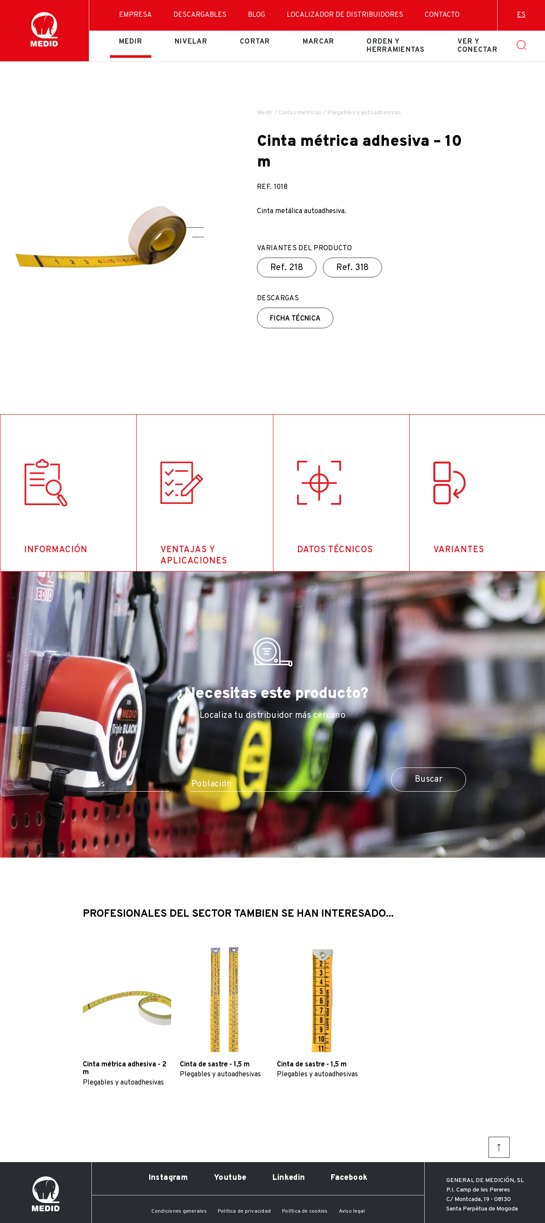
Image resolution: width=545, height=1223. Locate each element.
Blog (256, 15)
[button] (195, 227)
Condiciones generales (179, 1211)
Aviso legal (352, 1211)
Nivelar (191, 42)
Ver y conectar (477, 46)
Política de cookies (305, 1211)
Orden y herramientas (395, 46)
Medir (130, 42)
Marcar (319, 42)
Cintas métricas (300, 112)
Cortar (255, 42)
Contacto (442, 15)
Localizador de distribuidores (345, 15)
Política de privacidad (244, 1211)
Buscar (428, 779)
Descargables (199, 15)
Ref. (286, 268)
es (521, 15)
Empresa (135, 15)
